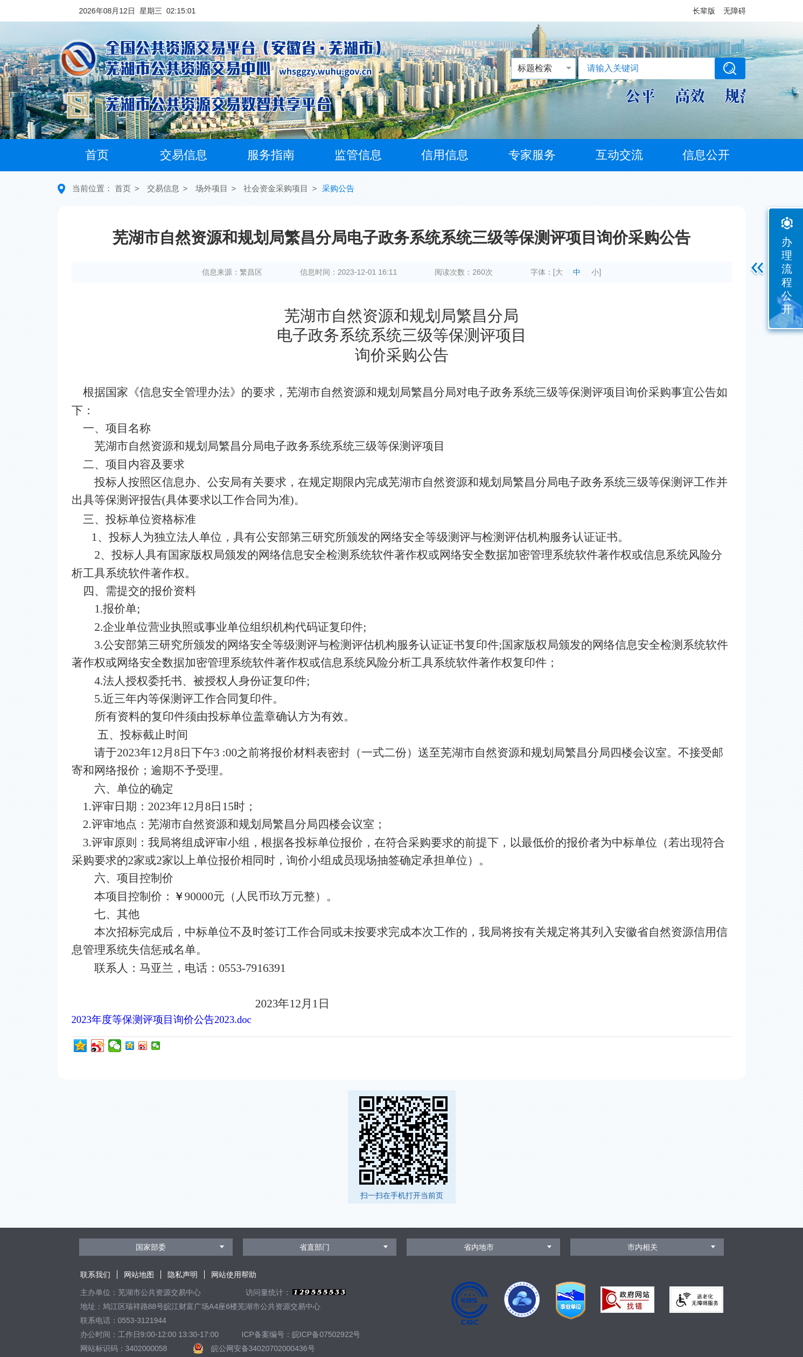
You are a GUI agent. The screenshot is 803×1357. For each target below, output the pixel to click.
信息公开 (706, 155)
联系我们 (95, 1274)
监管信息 (358, 155)
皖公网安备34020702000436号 (263, 1348)
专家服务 (532, 155)
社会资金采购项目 (275, 188)
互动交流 (619, 155)
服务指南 (271, 155)
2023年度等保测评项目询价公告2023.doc (162, 1019)
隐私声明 (182, 1274)
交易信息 (183, 155)
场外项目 (211, 188)
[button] (704, 10)
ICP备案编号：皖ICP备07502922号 (301, 1334)
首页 (97, 155)
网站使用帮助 (233, 1274)
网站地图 (139, 1274)
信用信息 (445, 155)
